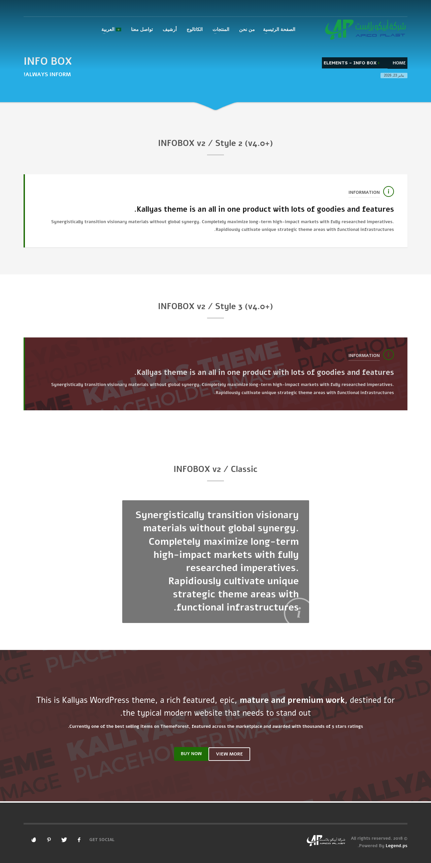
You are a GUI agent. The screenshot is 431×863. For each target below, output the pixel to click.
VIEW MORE (229, 754)
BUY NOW (191, 754)
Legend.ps (396, 846)
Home (399, 63)
